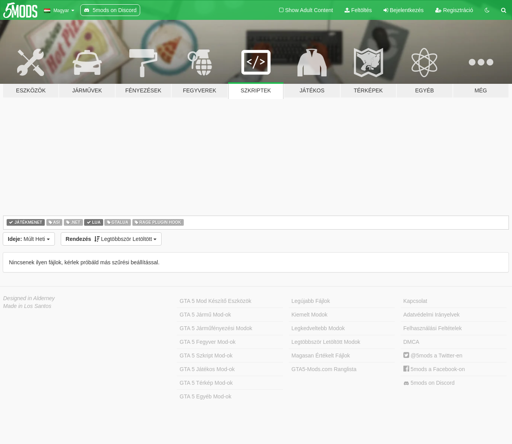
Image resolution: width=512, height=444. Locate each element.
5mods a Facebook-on (434, 369)
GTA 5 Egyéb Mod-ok (205, 396)
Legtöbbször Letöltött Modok (326, 342)
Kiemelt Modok (310, 314)
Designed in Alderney (29, 298)
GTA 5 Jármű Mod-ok (205, 314)
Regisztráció (454, 10)
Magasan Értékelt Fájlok (321, 355)
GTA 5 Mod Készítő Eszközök (215, 301)
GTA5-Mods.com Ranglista (324, 369)
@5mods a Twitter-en (433, 355)
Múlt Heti (29, 239)
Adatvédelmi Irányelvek (431, 314)
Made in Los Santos (27, 306)
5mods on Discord (429, 383)
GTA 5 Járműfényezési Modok (215, 328)
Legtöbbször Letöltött (111, 239)
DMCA (411, 342)
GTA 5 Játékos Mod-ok (206, 369)
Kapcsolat (415, 301)
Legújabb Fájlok (311, 301)
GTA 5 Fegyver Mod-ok (207, 342)
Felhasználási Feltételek (432, 328)
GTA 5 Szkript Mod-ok (205, 355)
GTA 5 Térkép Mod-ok (205, 383)
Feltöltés (358, 10)
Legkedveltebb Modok (318, 328)
